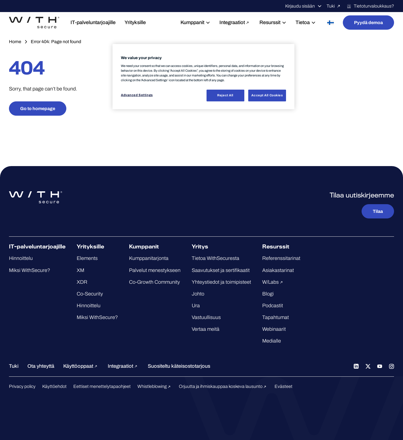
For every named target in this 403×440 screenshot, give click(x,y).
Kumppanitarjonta (148, 258)
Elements (87, 258)
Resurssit (273, 22)
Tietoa (306, 22)
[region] (203, 76)
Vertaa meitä (205, 329)
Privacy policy (22, 386)
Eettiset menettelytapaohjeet (102, 386)
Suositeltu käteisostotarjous (179, 366)
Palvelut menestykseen (155, 270)
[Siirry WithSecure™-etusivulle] (34, 23)
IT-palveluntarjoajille (93, 22)
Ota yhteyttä (40, 366)
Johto (198, 294)
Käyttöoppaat (81, 366)
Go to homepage (37, 108)
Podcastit (272, 305)
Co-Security (90, 294)
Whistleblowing (154, 386)
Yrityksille (135, 22)
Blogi (268, 294)
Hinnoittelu (21, 258)
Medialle (271, 341)
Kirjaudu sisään (303, 6)
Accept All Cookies (267, 95)
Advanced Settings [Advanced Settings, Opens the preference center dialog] (137, 95)
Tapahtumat (275, 317)
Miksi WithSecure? (29, 270)
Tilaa (378, 211)
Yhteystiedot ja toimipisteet (221, 282)
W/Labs (273, 282)
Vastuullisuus (206, 317)
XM (80, 270)
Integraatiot (234, 22)
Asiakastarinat (278, 270)
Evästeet (283, 386)
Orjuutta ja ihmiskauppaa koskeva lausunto (223, 386)
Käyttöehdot (54, 386)
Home (15, 41)
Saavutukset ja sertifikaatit (221, 270)
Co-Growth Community (154, 282)
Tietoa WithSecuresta (215, 258)
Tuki (334, 6)
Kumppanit (195, 22)
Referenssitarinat (281, 258)
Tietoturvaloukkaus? (370, 6)
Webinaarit (274, 329)
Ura (196, 305)
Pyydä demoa (368, 22)
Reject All (225, 95)
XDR (82, 282)
